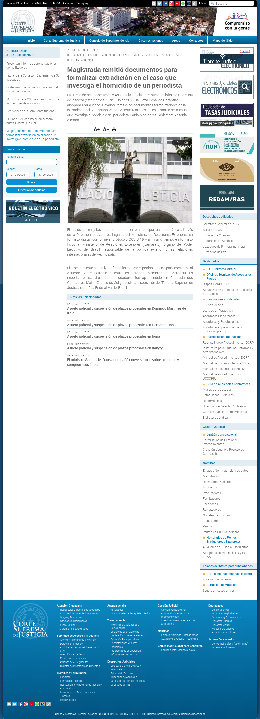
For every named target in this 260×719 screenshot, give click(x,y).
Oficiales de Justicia (216, 515)
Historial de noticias (31, 190)
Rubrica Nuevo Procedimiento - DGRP (228, 342)
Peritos (207, 526)
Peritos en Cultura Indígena (221, 532)
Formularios (67, 688)
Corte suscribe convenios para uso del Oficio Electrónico (32, 89)
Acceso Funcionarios (217, 579)
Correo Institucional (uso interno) (229, 574)
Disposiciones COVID (217, 284)
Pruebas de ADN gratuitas (74, 662)
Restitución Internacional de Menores (81, 684)
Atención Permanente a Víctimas (78, 639)
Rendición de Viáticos (221, 585)
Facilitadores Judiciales (73, 658)
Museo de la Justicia (217, 389)
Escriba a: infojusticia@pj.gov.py (178, 650)
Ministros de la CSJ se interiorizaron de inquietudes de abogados (32, 101)
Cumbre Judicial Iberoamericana (225, 412)
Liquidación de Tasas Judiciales (77, 692)
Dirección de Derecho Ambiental (224, 406)
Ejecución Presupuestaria (125, 639)
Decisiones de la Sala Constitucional (30, 111)
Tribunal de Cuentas (216, 235)
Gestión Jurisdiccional (222, 434)
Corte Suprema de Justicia (62, 40)
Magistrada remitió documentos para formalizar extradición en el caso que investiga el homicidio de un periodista (32, 135)
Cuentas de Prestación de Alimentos (80, 666)
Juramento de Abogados (74, 628)
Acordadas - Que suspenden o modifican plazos (223, 329)
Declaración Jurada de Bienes (127, 635)
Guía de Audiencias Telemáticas (228, 384)
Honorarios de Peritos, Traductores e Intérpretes (224, 539)
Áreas (176, 40)
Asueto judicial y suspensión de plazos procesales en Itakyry (115, 348)
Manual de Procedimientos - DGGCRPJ (221, 376)
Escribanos (210, 504)
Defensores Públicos (217, 482)
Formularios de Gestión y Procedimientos (220, 442)
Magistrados (211, 476)
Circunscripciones (151, 40)
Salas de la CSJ (213, 230)
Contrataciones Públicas (124, 643)
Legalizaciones (68, 700)
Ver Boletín (33, 220)
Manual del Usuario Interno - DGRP (226, 363)
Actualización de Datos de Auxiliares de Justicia (227, 292)
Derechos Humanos (71, 643)
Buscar (32, 182)
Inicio (202, 3)
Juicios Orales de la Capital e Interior (130, 613)
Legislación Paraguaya (218, 310)
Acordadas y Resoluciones (221, 321)
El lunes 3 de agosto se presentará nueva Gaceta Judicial (29, 121)
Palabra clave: (15, 156)
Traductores (211, 521)
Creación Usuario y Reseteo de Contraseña (223, 451)
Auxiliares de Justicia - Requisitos (225, 547)
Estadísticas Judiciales (218, 395)
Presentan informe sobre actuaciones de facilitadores (31, 65)
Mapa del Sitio (223, 40)
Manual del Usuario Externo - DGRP (226, 369)
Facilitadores (211, 498)
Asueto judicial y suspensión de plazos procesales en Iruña (113, 336)
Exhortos (65, 677)
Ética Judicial (67, 625)
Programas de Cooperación (126, 650)
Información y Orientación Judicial (79, 613)
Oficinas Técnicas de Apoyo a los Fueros (229, 276)
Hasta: (38, 169)
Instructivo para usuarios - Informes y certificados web (228, 350)
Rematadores (212, 509)
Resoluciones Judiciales (223, 299)
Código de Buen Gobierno (125, 631)
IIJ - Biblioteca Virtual (221, 269)
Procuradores (212, 493)
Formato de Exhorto (71, 681)
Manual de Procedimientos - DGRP (226, 357)
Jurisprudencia (213, 305)
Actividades (117, 609)
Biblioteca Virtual (221, 625)
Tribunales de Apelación (219, 241)
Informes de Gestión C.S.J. (125, 654)
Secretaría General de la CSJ (221, 224)
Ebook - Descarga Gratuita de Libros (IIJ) (80, 649)
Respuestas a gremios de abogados (80, 609)
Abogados (210, 487)
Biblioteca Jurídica (215, 417)
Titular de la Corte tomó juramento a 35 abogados (33, 77)
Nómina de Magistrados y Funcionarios (125, 626)
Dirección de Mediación (73, 654)
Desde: (10, 169)
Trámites (65, 696)
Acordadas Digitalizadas (219, 316)
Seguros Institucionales (219, 590)
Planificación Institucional (224, 337)
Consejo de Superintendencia (109, 40)
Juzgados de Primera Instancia (224, 246)
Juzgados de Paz (214, 252)
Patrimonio (117, 647)
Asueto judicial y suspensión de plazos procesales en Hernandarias (120, 324)
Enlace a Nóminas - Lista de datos (225, 470)
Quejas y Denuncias (71, 617)
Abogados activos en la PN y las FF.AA (224, 555)
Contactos (196, 40)
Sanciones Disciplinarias (73, 621)
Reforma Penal (213, 401)
